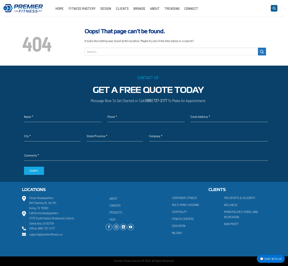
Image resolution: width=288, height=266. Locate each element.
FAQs (112, 219)
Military (177, 233)
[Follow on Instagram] (116, 227)
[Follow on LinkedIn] (123, 227)
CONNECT (191, 8)
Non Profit (231, 224)
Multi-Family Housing (185, 205)
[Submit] (262, 51)
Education (178, 226)
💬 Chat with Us (271, 259)
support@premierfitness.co (46, 234)
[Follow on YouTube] (130, 227)
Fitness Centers (183, 219)
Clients (122, 8)
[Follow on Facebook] (109, 227)
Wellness (230, 205)
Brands (139, 8)
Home (59, 8)
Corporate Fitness (184, 198)
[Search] (274, 8)
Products (115, 212)
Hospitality (179, 212)
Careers (115, 205)
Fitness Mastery (82, 8)
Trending (172, 8)
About (155, 8)
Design (105, 8)
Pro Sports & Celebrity (239, 198)
